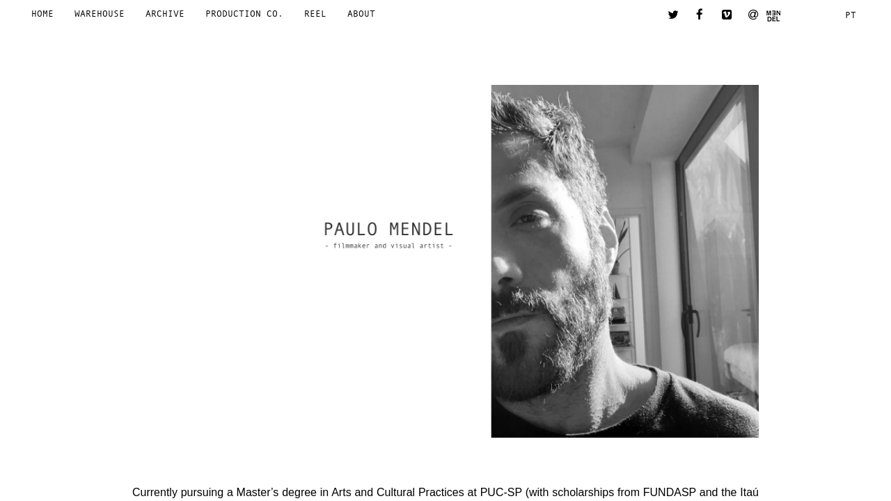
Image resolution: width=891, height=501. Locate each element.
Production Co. (244, 13)
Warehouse (99, 13)
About (361, 13)
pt (850, 15)
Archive (164, 13)
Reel (315, 13)
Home (42, 13)
